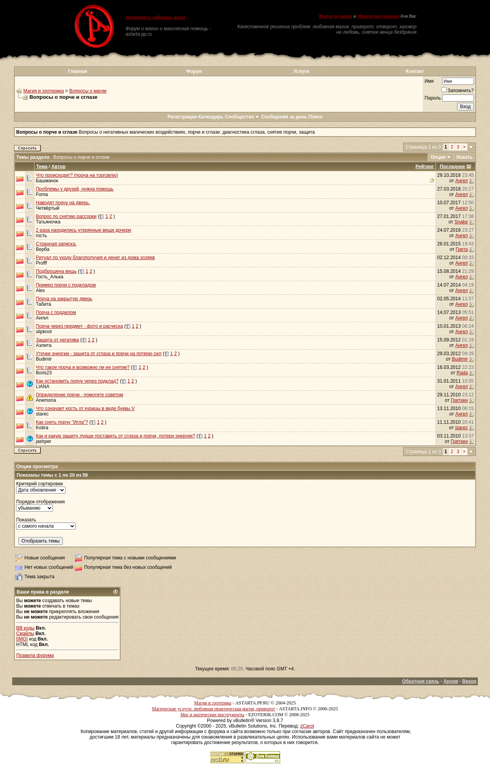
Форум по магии (335, 16)
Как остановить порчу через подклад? (77, 381)
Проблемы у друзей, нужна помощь (74, 189)
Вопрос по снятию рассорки (66, 216)
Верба (42, 249)
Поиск (315, 117)
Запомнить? (457, 90)
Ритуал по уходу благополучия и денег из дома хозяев (95, 257)
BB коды (25, 628)
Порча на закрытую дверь (64, 298)
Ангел (461, 180)
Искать (465, 157)
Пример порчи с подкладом (66, 285)
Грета (462, 249)
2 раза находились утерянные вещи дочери (83, 230)
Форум (194, 71)
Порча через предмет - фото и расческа (79, 326)
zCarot (307, 726)
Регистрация (182, 117)
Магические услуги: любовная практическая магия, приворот (213, 709)
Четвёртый (47, 208)
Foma (42, 194)
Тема (41, 166)
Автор (58, 166)
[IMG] (21, 639)
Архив (450, 681)
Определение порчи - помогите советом (79, 395)
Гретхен (459, 400)
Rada (462, 373)
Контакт (415, 71)
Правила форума (35, 655)
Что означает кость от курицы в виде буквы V (85, 408)
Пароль (432, 98)
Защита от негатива (57, 340)
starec (42, 414)
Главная (77, 71)
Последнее (452, 166)
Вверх (469, 681)
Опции (438, 157)
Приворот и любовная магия (156, 17)
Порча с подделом (56, 312)
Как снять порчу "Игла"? (62, 422)
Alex (40, 290)
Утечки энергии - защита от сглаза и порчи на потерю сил (98, 353)
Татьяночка (48, 222)
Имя (429, 81)
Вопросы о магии (87, 91)
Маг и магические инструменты (212, 714)
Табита (43, 304)
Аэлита (43, 345)
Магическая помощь (378, 16)
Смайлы (25, 633)
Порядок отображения (40, 502)
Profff (41, 263)
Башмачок (47, 180)
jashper (43, 441)
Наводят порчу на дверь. (63, 202)
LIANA (42, 386)
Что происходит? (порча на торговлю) (77, 175)
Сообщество (242, 117)
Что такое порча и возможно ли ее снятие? (82, 367)
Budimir (44, 359)
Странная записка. (56, 244)
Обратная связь (420, 681)
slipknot (44, 331)
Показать (26, 520)
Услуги (301, 71)
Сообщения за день (284, 117)
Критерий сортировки (39, 483)
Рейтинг (424, 166)
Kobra (42, 427)
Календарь (211, 117)
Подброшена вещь (56, 271)
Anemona (46, 400)
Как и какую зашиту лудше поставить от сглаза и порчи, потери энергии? (115, 436)
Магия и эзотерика (44, 91)
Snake (461, 222)
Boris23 (44, 373)
